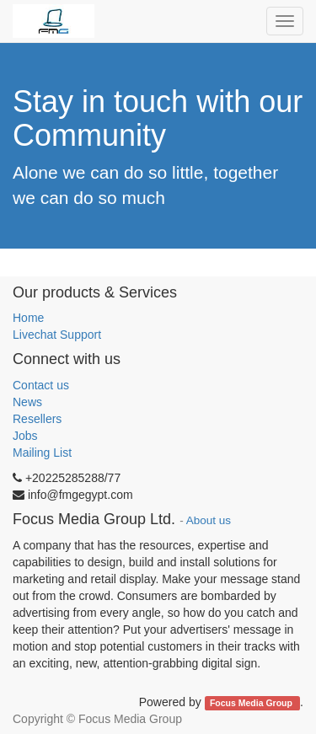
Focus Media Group (252, 703)
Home (28, 317)
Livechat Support (57, 334)
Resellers (37, 419)
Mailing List (42, 452)
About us (208, 520)
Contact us (41, 385)
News (27, 402)
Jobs (25, 435)
